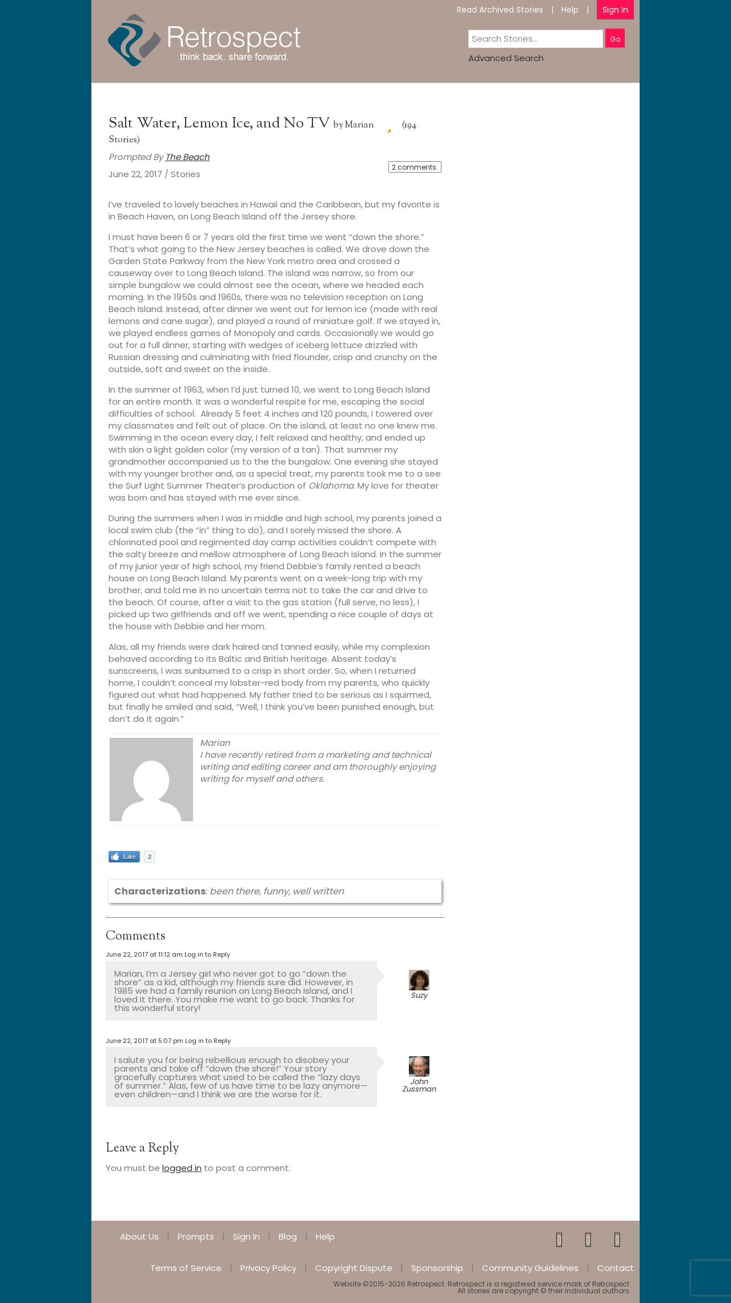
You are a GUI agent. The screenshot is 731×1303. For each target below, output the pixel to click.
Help (570, 10)
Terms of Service (186, 1268)
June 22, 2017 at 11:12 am (144, 954)
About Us (139, 1236)
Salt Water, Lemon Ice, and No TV (221, 123)
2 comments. (415, 167)
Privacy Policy (268, 1268)
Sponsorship (437, 1268)
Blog (288, 1236)
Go (615, 39)
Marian (359, 125)
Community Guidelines (530, 1268)
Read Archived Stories (500, 10)
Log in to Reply (207, 954)
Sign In (615, 9)
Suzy (419, 995)
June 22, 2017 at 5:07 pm (144, 1040)
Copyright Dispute (353, 1268)
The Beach (187, 157)
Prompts (196, 1236)
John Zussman (419, 1085)
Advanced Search (506, 58)
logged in (182, 1168)
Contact (615, 1268)
